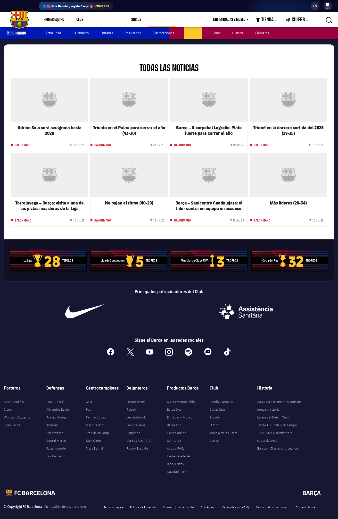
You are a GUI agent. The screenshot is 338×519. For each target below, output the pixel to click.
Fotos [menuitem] (217, 33)
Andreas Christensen (54, 423)
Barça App (174, 419)
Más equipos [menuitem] (157, 19)
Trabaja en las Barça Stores (224, 431)
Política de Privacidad (143, 501)
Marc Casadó (95, 419)
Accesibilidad (186, 501)
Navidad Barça (177, 466)
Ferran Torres (135, 396)
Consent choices (306, 501)
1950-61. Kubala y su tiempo (277, 419)
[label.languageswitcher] (315, 6)
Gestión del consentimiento (273, 501)
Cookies (168, 501)
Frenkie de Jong (97, 427)
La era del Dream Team (273, 412)
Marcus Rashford (138, 435)
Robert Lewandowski (136, 408)
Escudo (215, 412)
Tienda (269, 20)
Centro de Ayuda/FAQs (176, 439)
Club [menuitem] (79, 19)
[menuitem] (328, 5)
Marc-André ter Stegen (15, 400)
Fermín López (96, 412)
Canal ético (217, 404)
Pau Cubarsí (55, 396)
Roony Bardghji (137, 443)
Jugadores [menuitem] (193, 33)
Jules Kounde (56, 443)
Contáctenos (208, 501)
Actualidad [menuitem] (53, 33)
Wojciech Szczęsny (17, 412)
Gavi (89, 396)
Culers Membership (181, 396)
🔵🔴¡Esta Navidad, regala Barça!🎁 (76, 6)
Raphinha (133, 427)
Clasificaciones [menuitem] (163, 33)
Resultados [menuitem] (133, 33)
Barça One (174, 404)
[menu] (327, 6)
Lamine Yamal (136, 419)
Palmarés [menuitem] (262, 33)
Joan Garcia (12, 419)
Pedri (89, 404)
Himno (214, 419)
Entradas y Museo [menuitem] (238, 19)
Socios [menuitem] (130, 19)
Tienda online (176, 427)
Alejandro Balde (57, 404)
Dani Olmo (93, 435)
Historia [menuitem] (238, 33)
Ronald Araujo (56, 412)
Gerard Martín (56, 435)
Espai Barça (104, 19)
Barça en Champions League (277, 443)
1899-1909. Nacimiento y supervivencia (274, 431)
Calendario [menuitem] (81, 33)
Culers (297, 20)
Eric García (53, 450)
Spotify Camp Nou (223, 396)
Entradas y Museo (179, 412)
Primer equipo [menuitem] (54, 19)
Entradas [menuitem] (106, 33)
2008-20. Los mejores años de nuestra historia (279, 400)
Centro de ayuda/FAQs (236, 501)
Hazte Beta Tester (179, 450)
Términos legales (114, 501)
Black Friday (175, 458)
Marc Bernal (94, 443)
